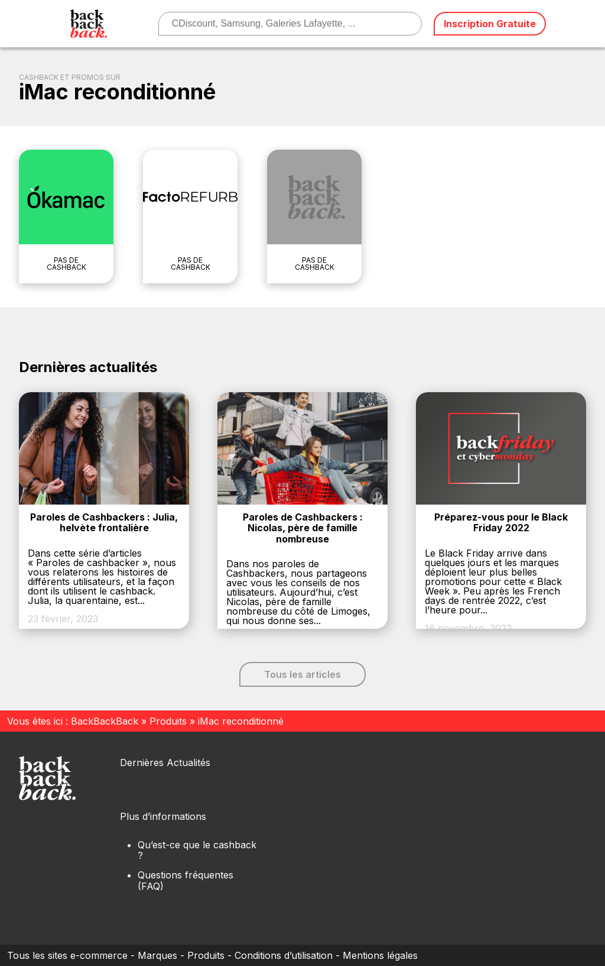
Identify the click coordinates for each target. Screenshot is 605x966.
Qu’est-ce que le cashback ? (197, 850)
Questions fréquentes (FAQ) (185, 880)
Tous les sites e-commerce (67, 955)
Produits (168, 721)
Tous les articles (302, 674)
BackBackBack (104, 721)
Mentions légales (380, 955)
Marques (157, 955)
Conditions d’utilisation (284, 955)
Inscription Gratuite (490, 24)
